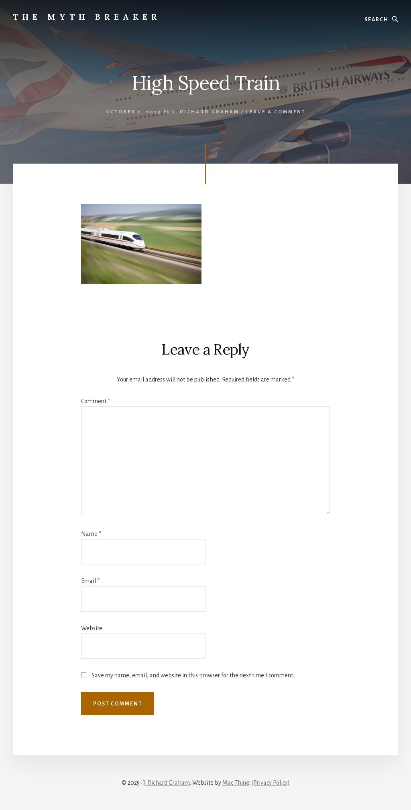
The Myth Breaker (87, 17)
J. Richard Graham (166, 782)
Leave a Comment (275, 112)
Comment (95, 401)
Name (91, 534)
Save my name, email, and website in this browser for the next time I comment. (193, 675)
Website (91, 628)
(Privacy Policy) (271, 782)
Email (90, 581)
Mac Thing (235, 782)
